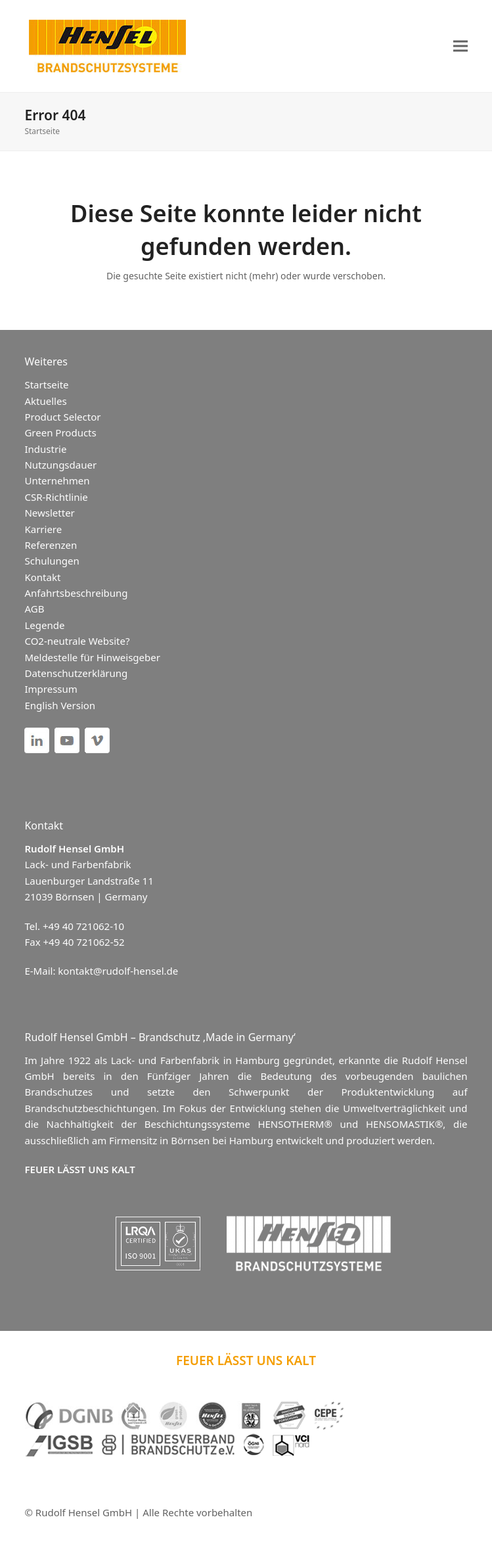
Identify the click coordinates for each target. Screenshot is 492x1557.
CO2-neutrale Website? (76, 640)
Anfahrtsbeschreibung (75, 592)
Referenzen (50, 544)
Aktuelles (45, 400)
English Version (59, 705)
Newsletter (49, 512)
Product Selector (62, 416)
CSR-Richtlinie (55, 496)
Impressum (50, 688)
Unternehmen (56, 480)
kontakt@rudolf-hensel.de (118, 970)
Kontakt (42, 577)
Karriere (43, 529)
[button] (460, 46)
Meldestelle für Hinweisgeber (92, 657)
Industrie (45, 448)
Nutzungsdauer (60, 464)
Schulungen (51, 560)
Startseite (42, 131)
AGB (34, 608)
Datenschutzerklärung (75, 673)
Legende (44, 625)
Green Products (60, 432)
